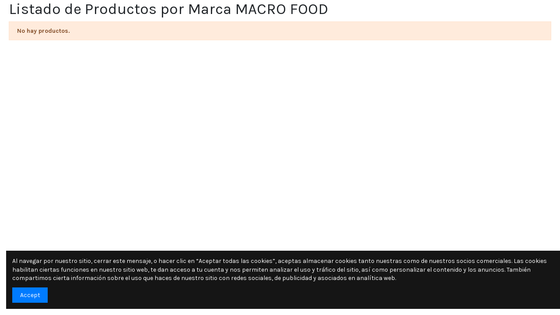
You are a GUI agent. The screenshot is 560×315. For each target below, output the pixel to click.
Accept (30, 295)
